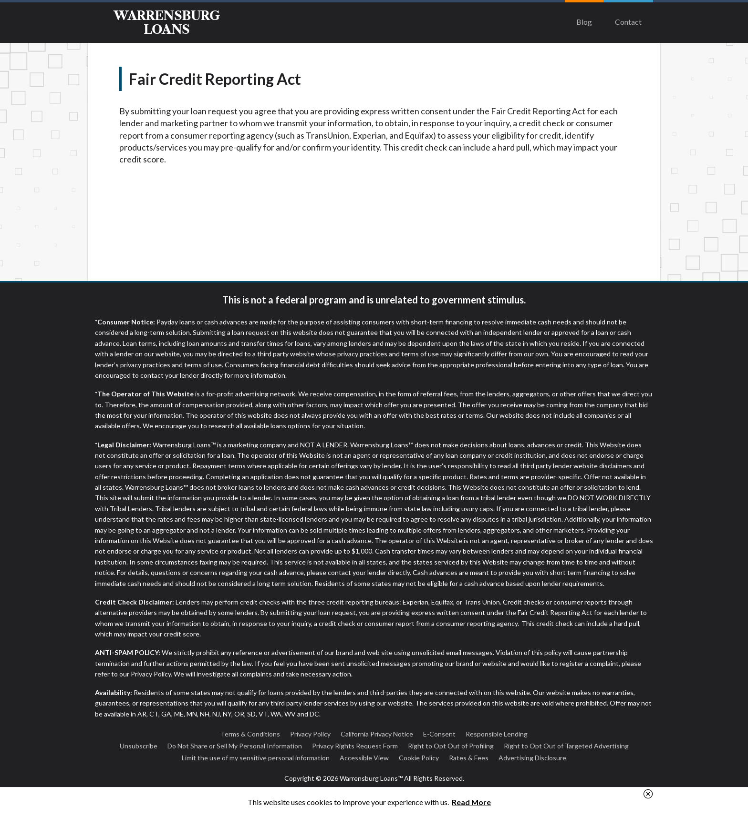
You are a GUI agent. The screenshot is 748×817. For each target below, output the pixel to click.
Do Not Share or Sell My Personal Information (234, 746)
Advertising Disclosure (532, 758)
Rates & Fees (468, 758)
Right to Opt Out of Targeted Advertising (566, 746)
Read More (471, 802)
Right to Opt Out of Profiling (451, 746)
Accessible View (364, 758)
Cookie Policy (419, 758)
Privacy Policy (310, 734)
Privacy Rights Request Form (355, 746)
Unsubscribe (138, 746)
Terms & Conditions (250, 734)
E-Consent (439, 734)
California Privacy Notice (377, 734)
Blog (584, 21)
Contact (628, 21)
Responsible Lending (497, 734)
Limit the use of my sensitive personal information (256, 758)
